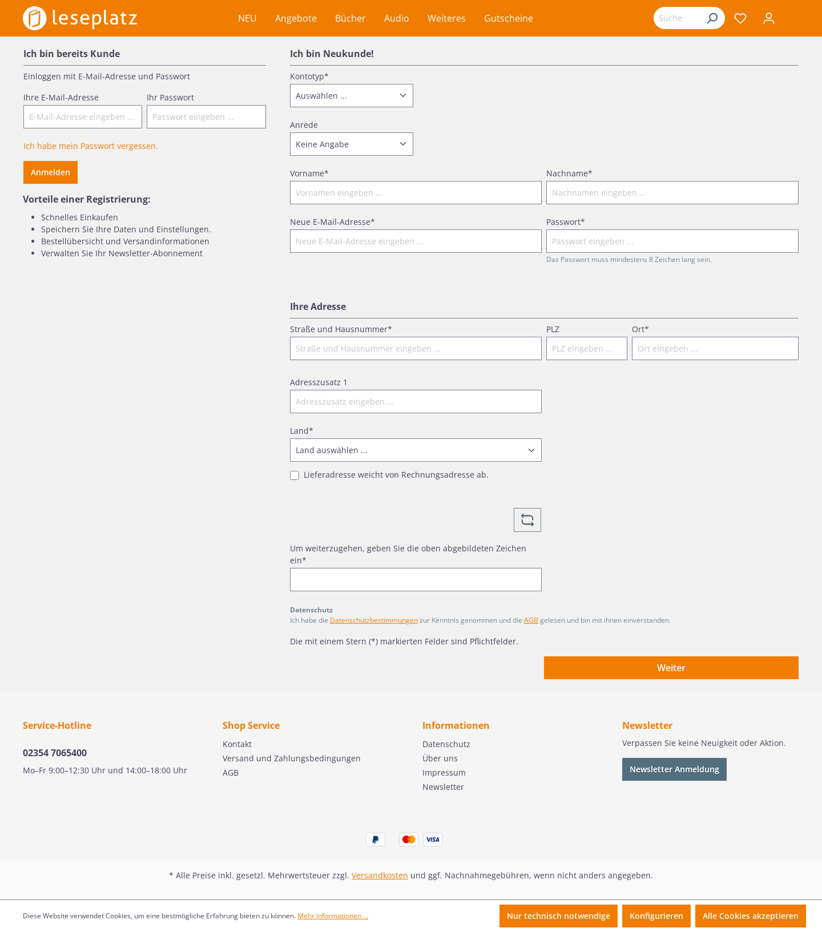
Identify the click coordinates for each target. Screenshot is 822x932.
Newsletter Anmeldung (674, 769)
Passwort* (565, 221)
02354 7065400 (55, 753)
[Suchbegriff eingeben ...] (676, 18)
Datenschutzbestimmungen (374, 620)
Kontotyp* (309, 76)
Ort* (640, 329)
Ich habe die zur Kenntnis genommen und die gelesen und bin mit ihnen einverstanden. (480, 620)
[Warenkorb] (791, 19)
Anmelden (50, 172)
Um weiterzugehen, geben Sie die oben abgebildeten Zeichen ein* (408, 554)
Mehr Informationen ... (332, 916)
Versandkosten (380, 875)
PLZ (552, 329)
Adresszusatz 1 (319, 382)
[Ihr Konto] (769, 18)
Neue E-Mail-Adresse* (332, 221)
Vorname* (309, 173)
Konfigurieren (656, 915)
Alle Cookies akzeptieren (751, 915)
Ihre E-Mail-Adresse (61, 97)
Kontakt (237, 744)
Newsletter (443, 786)
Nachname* (569, 173)
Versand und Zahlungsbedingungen (292, 758)
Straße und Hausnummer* (341, 329)
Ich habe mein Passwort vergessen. (90, 145)
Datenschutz (446, 744)
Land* (301, 430)
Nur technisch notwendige (558, 915)
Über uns (440, 758)
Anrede (304, 124)
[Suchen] (712, 18)
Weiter (671, 667)
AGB (531, 620)
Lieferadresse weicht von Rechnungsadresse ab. (396, 474)
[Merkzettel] (740, 18)
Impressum (444, 772)
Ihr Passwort (170, 97)
